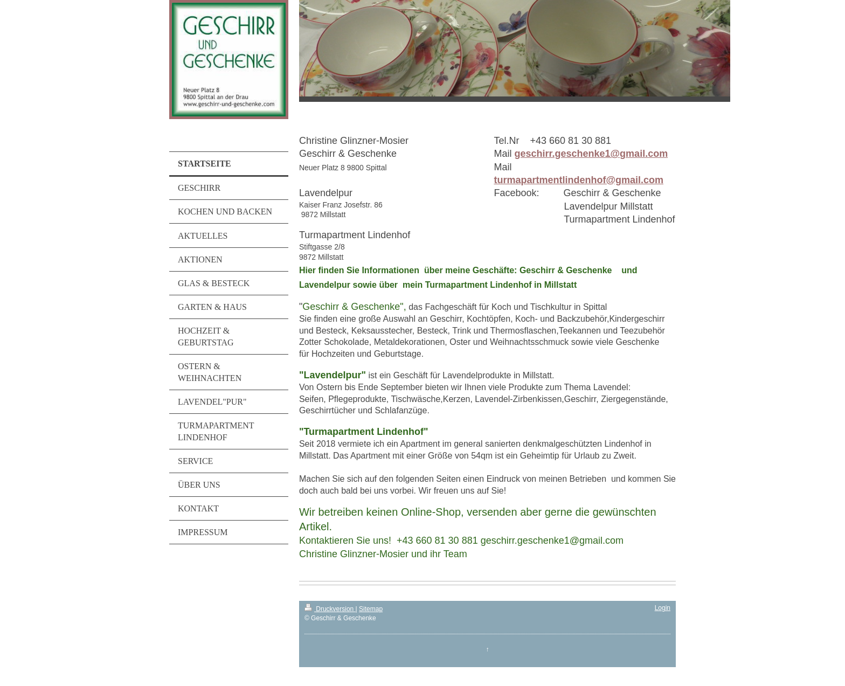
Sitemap (371, 609)
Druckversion (330, 609)
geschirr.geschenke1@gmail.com (591, 153)
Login (662, 608)
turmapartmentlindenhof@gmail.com (578, 180)
